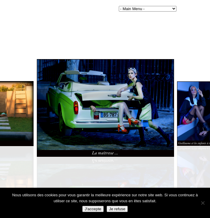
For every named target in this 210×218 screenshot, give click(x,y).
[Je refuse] (203, 203)
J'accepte (93, 209)
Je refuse (117, 209)
